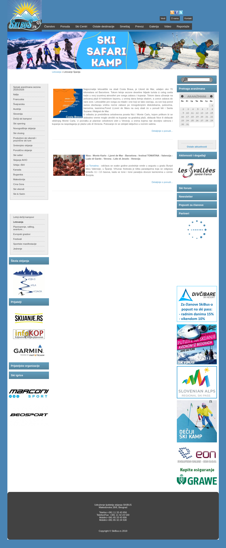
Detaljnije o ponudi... (162, 131)
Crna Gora (18, 184)
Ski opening (19, 123)
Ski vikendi (18, 189)
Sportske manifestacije (25, 244)
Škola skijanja (20, 260)
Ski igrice (17, 375)
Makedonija (19, 179)
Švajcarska (19, 104)
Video (167, 26)
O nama (175, 18)
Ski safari (18, 155)
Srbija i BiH (19, 165)
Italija (16, 94)
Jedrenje (17, 248)
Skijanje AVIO (20, 160)
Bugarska (18, 174)
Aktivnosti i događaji (192, 155)
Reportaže (183, 26)
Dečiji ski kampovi (22, 118)
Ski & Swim (19, 194)
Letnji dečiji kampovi (23, 217)
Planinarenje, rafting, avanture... (24, 228)
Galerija (154, 26)
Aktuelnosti (186, 135)
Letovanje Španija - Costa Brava (77, 79)
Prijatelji (16, 302)
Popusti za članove (191, 205)
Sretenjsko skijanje (23, 145)
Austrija (17, 109)
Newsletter (186, 196)
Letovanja (18, 222)
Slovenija (18, 114)
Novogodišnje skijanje (24, 128)
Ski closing (18, 133)
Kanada (17, 169)
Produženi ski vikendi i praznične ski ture (24, 139)
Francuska (18, 99)
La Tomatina (92, 165)
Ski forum (185, 188)
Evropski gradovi (21, 234)
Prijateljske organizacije (25, 365)
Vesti (163, 18)
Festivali (17, 239)
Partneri (184, 213)
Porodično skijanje (22, 150)
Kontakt (188, 18)
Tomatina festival (67, 145)
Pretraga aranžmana (192, 88)
